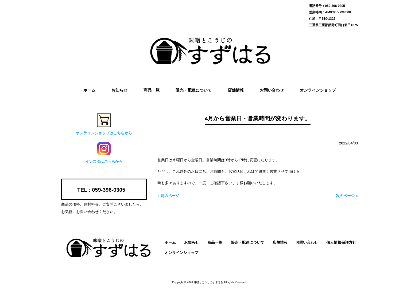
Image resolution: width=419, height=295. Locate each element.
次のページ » (347, 196)
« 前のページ (168, 196)
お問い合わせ (307, 242)
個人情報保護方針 (341, 242)
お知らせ (191, 242)
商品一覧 (214, 242)
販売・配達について (247, 242)
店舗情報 (280, 242)
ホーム (170, 242)
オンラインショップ (181, 252)
